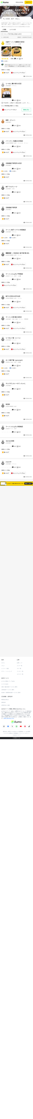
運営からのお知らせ (13, 1056)
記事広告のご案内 (5, 1030)
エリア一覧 (19, 990)
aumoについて (17, 1060)
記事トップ (19, 987)
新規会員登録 (19, 2)
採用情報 (21, 1056)
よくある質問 (27, 1056)
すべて (9, 823)
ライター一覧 (20, 996)
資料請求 (3, 1027)
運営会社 (5, 1056)
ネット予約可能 (23, 823)
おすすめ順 (13, 29)
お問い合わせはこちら (9, 1043)
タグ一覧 (19, 993)
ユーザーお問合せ (8, 1058)
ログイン (28, 2)
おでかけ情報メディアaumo (8, 1006)
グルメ (3, 990)
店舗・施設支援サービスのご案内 (9, 1011)
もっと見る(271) (16, 940)
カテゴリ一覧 (20, 999)
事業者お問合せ (5, 1024)
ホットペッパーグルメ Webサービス (16, 977)
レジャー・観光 (5, 993)
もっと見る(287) (16, 911)
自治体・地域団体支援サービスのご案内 (10, 1017)
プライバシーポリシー (24, 1058)
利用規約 (16, 1058)
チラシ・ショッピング (6, 996)
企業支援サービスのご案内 (7, 1014)
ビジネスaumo (4, 1009)
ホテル (3, 987)
